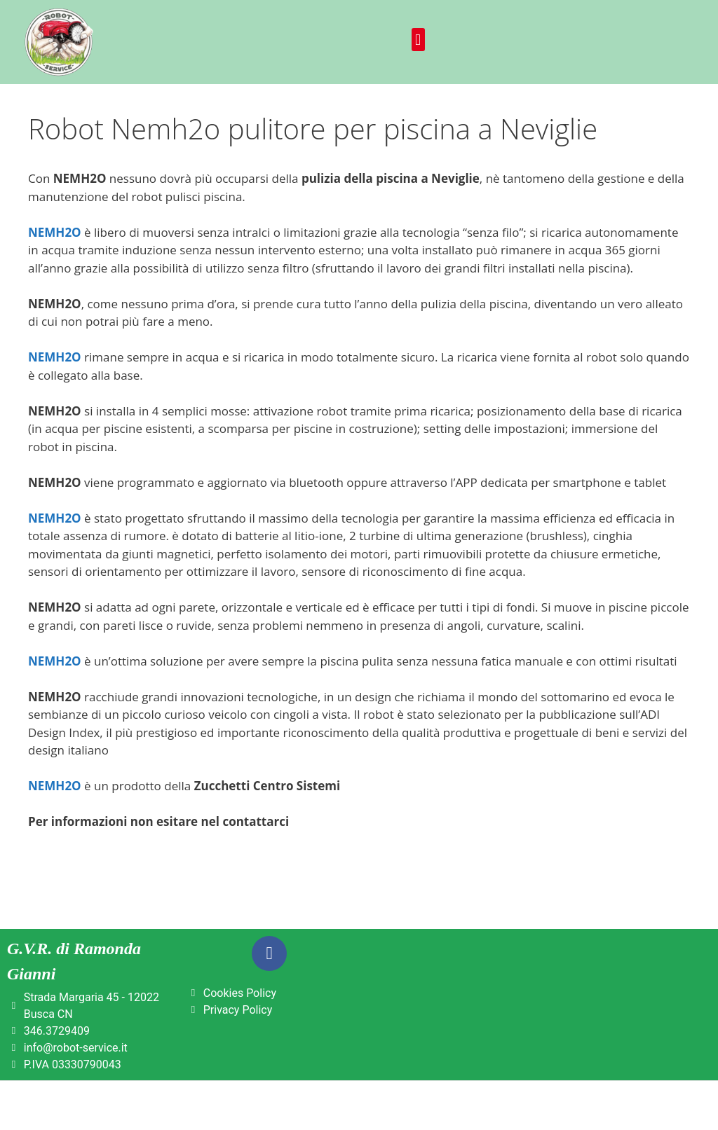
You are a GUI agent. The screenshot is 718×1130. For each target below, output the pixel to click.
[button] (418, 39)
